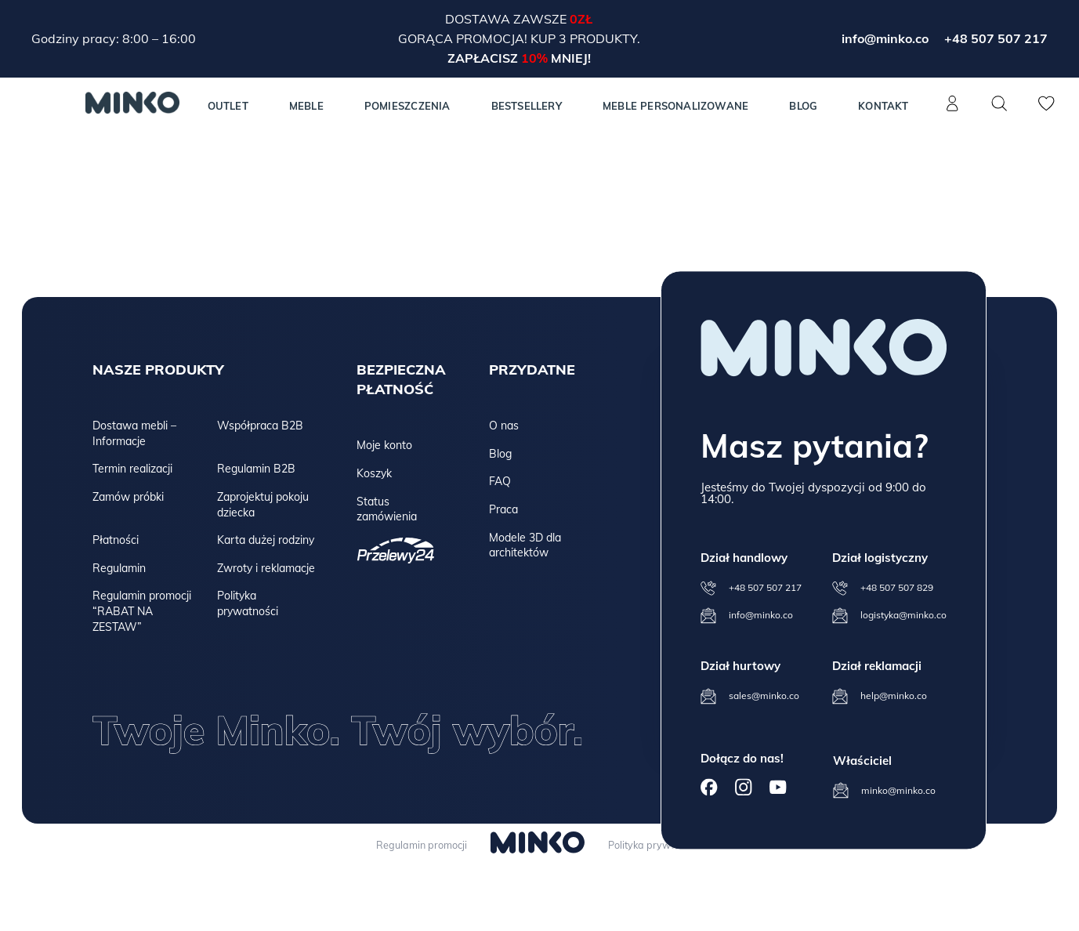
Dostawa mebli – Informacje (134, 433)
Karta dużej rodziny (265, 540)
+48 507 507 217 (996, 38)
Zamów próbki (128, 497)
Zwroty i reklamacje (266, 568)
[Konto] (953, 112)
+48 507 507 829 (896, 587)
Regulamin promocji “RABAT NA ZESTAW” (141, 611)
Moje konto (384, 445)
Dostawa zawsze (507, 19)
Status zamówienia (387, 509)
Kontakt (883, 106)
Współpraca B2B (260, 425)
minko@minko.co (898, 790)
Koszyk (374, 473)
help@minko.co (893, 695)
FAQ (500, 481)
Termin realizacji (132, 469)
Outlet (228, 106)
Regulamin (119, 568)
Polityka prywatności (247, 603)
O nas (504, 425)
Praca (503, 509)
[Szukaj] (1000, 103)
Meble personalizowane (675, 106)
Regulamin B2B (256, 469)
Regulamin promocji (417, 845)
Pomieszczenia (407, 106)
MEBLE (306, 106)
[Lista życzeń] (1047, 112)
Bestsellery (526, 106)
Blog (803, 106)
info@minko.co (885, 38)
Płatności (115, 540)
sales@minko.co (764, 695)
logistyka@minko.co (903, 615)
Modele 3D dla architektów (525, 545)
